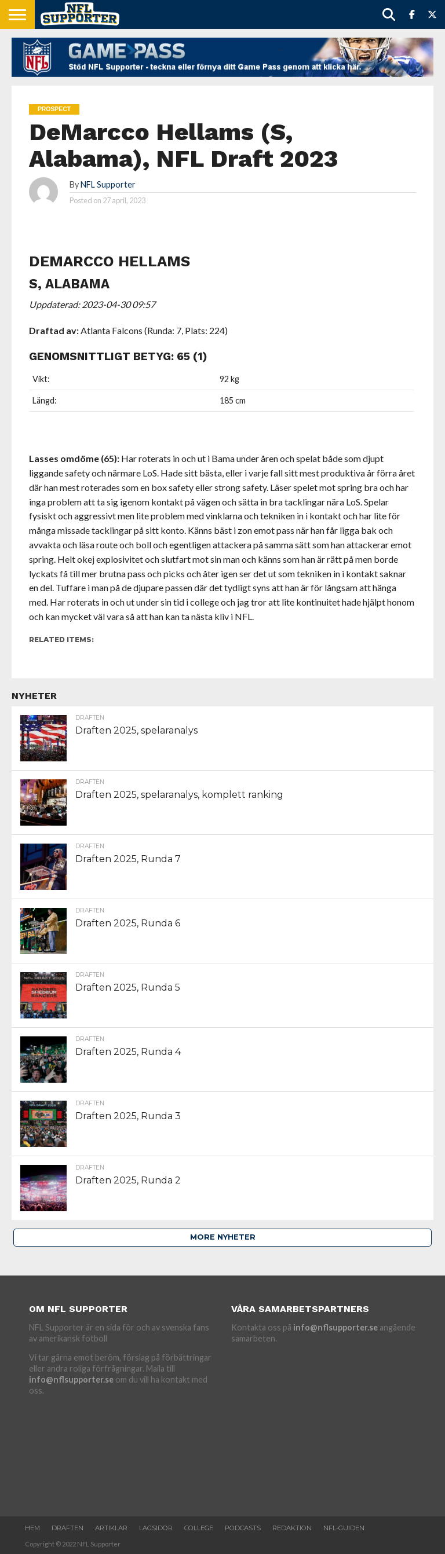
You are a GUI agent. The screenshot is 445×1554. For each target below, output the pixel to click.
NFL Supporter (108, 184)
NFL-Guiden (343, 1528)
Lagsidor (156, 1528)
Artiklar (111, 1528)
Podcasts (243, 1528)
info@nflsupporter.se (71, 1379)
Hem (32, 1528)
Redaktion (292, 1528)
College (198, 1528)
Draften (67, 1528)
